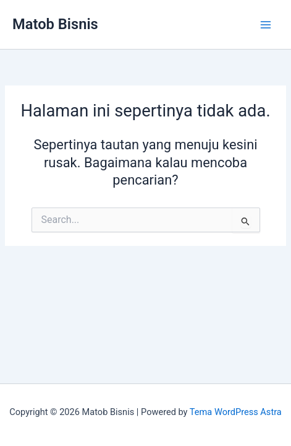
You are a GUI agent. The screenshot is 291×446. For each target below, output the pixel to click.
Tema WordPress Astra (236, 412)
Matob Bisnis (55, 24)
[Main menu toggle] (266, 25)
